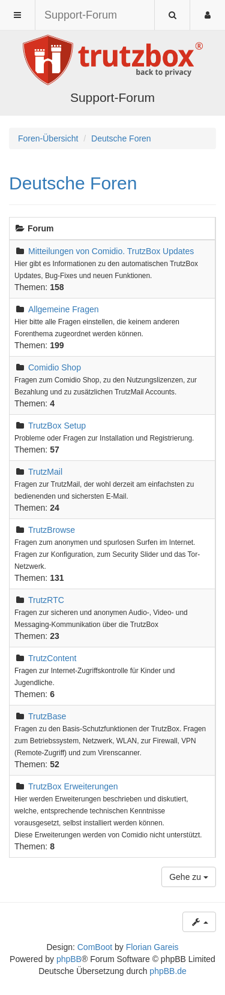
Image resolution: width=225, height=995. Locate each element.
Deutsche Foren (73, 183)
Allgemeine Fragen (63, 309)
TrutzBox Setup (57, 425)
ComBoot (94, 947)
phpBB (69, 959)
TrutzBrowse (51, 530)
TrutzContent (52, 658)
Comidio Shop (54, 367)
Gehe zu (188, 877)
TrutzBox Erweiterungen (73, 786)
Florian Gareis (152, 947)
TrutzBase (47, 716)
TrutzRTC (46, 600)
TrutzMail (45, 472)
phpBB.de (168, 971)
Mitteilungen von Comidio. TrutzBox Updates (111, 251)
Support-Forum (80, 15)
